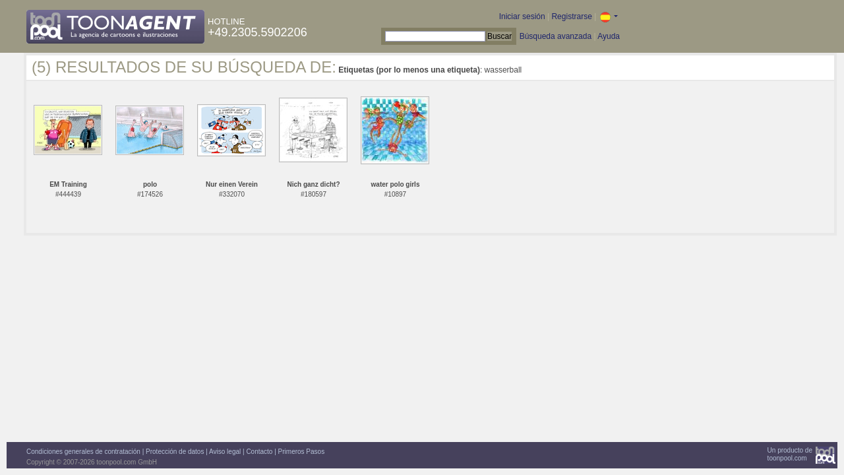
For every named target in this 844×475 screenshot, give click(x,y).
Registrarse (571, 16)
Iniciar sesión (522, 16)
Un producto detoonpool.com (790, 454)
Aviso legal (225, 451)
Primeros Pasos (301, 451)
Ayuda (608, 36)
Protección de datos (175, 451)
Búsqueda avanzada (555, 36)
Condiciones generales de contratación (83, 451)
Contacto (259, 451)
